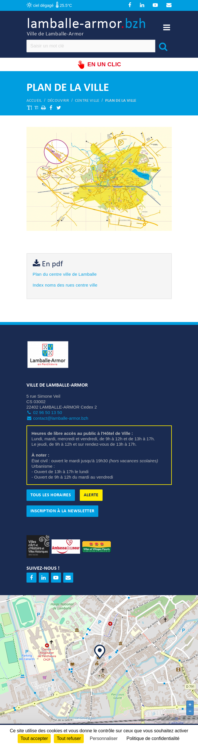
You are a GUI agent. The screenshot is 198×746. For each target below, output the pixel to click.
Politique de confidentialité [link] (152, 738)
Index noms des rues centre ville (65, 285)
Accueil (34, 101)
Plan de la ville (120, 101)
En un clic (99, 65)
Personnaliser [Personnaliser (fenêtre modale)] (104, 738)
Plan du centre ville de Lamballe (65, 274)
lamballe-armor (86, 27)
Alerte (91, 495)
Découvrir (58, 101)
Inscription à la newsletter (62, 511)
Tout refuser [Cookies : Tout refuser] (69, 738)
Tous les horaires (50, 495)
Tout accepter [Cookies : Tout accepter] (34, 738)
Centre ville (87, 101)
